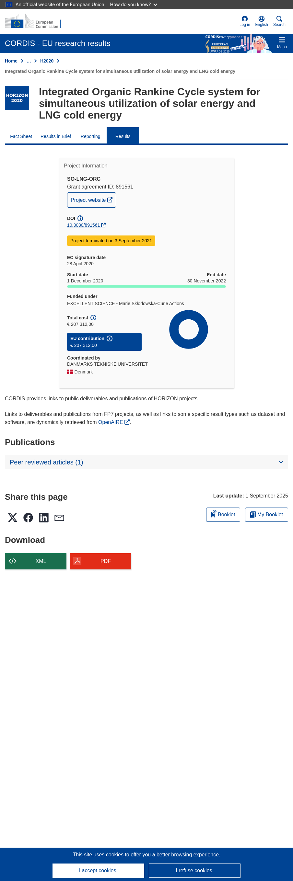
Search (279, 21)
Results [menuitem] (123, 136)
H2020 (46, 60)
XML (41, 561)
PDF (105, 561)
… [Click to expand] (29, 60)
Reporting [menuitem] (90, 136)
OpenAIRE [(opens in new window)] (111, 422)
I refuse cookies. (195, 870)
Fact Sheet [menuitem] (21, 136)
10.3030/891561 (83, 225)
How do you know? (134, 4)
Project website (93, 199)
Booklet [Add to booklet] (223, 513)
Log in (245, 21)
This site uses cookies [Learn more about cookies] (99, 854)
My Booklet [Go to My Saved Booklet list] (266, 514)
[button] (262, 21)
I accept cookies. (98, 870)
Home (11, 60)
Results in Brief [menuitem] (56, 136)
